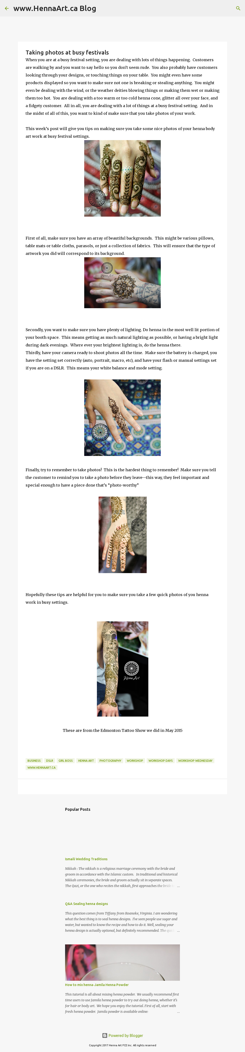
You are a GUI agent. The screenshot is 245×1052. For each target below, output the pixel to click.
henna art (86, 760)
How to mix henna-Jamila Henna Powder (97, 985)
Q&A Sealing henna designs (86, 904)
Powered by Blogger (122, 1035)
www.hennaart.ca (42, 767)
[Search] (103, 8)
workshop (135, 760)
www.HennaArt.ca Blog (54, 8)
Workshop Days (161, 760)
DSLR (49, 760)
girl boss (66, 760)
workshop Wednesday (195, 760)
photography (110, 760)
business (34, 760)
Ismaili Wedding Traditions (86, 859)
